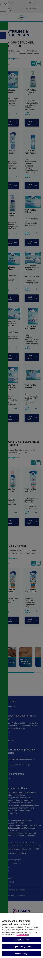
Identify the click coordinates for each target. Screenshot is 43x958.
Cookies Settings (21, 954)
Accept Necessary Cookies (21, 947)
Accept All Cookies (21, 940)
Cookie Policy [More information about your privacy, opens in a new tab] (23, 935)
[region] (21, 935)
